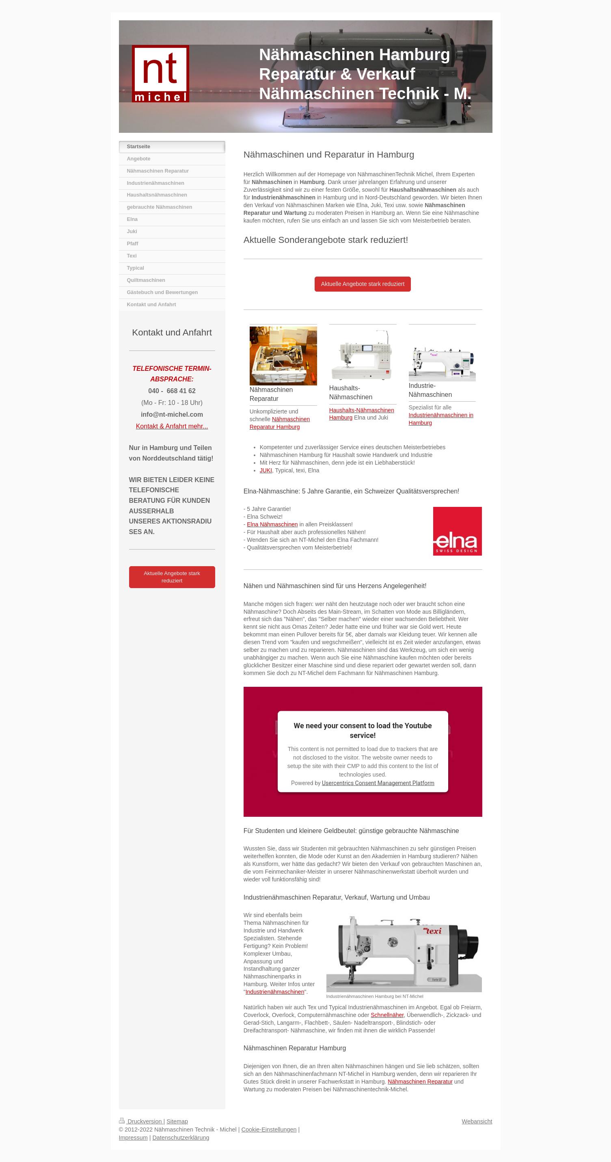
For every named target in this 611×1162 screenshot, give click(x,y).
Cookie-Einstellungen (269, 1129)
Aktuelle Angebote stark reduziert (362, 284)
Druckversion (141, 1121)
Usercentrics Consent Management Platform (378, 783)
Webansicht (477, 1121)
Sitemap (177, 1121)
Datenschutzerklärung (180, 1137)
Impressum (133, 1137)
